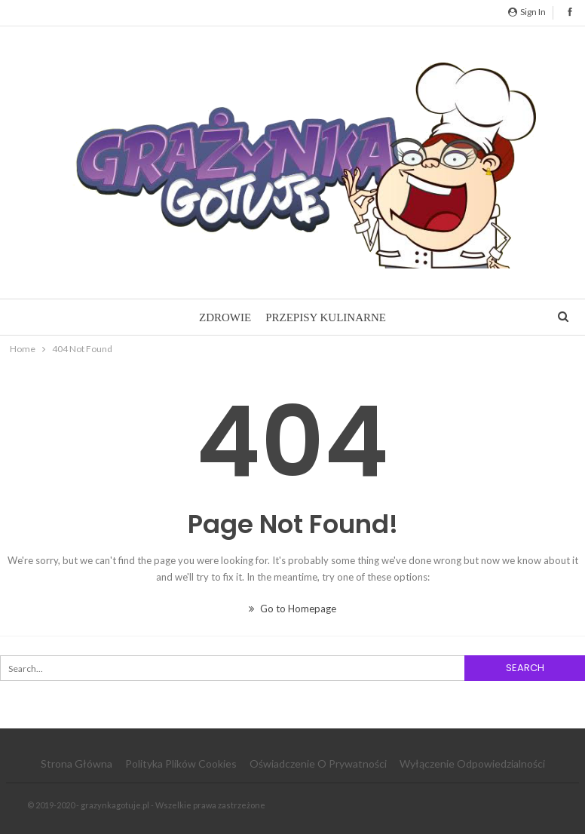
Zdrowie (225, 317)
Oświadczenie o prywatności (318, 763)
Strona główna (76, 763)
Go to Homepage (292, 609)
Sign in (527, 11)
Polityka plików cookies (181, 763)
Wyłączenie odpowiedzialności (472, 763)
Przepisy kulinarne (325, 317)
